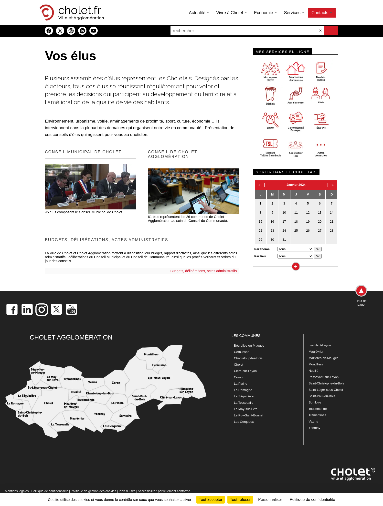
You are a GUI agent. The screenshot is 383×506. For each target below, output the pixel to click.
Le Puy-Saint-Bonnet (248, 415)
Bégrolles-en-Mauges (249, 345)
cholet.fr (79, 10)
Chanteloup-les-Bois (248, 358)
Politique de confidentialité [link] (312, 499)
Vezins (313, 421)
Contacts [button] (321, 12)
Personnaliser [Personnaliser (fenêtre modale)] (270, 499)
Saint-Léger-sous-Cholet (326, 390)
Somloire (315, 402)
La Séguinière (244, 396)
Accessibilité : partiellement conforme (164, 491)
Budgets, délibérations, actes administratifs (203, 271)
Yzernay (314, 428)
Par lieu (260, 256)
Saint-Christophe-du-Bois (326, 383)
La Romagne (243, 390)
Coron (238, 377)
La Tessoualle (243, 402)
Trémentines (317, 415)
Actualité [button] (199, 12)
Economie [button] (265, 12)
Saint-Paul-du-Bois (322, 396)
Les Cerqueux (244, 421)
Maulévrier (316, 351)
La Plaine (240, 383)
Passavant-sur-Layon (324, 377)
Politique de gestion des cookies (93, 491)
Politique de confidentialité (49, 491)
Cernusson (241, 352)
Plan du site (127, 491)
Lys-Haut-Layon (320, 345)
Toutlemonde (318, 409)
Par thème (262, 249)
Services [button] (294, 12)
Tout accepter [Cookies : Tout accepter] (210, 499)
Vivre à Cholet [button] (231, 12)
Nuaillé (313, 370)
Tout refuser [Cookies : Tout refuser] (240, 499)
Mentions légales (17, 491)
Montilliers (316, 364)
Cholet (238, 364)
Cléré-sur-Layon (245, 371)
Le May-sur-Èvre (245, 409)
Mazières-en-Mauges (323, 358)
